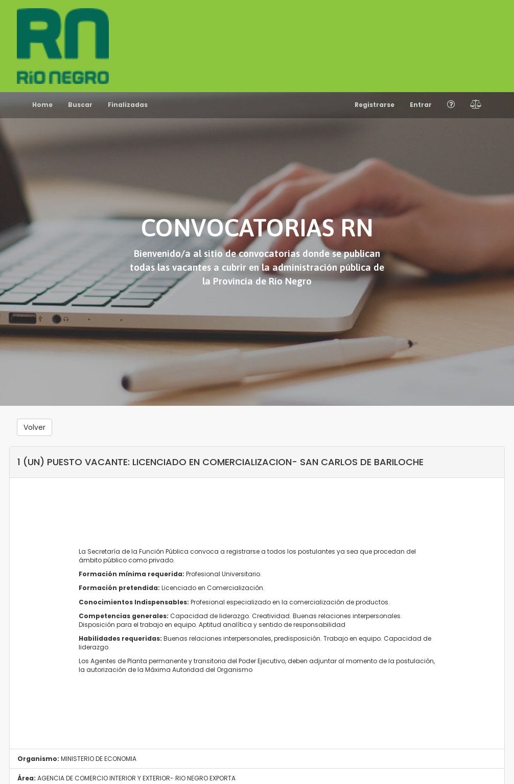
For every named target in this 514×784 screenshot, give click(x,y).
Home (42, 104)
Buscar (80, 104)
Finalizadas (128, 104)
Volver (34, 427)
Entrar (421, 104)
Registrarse (374, 104)
